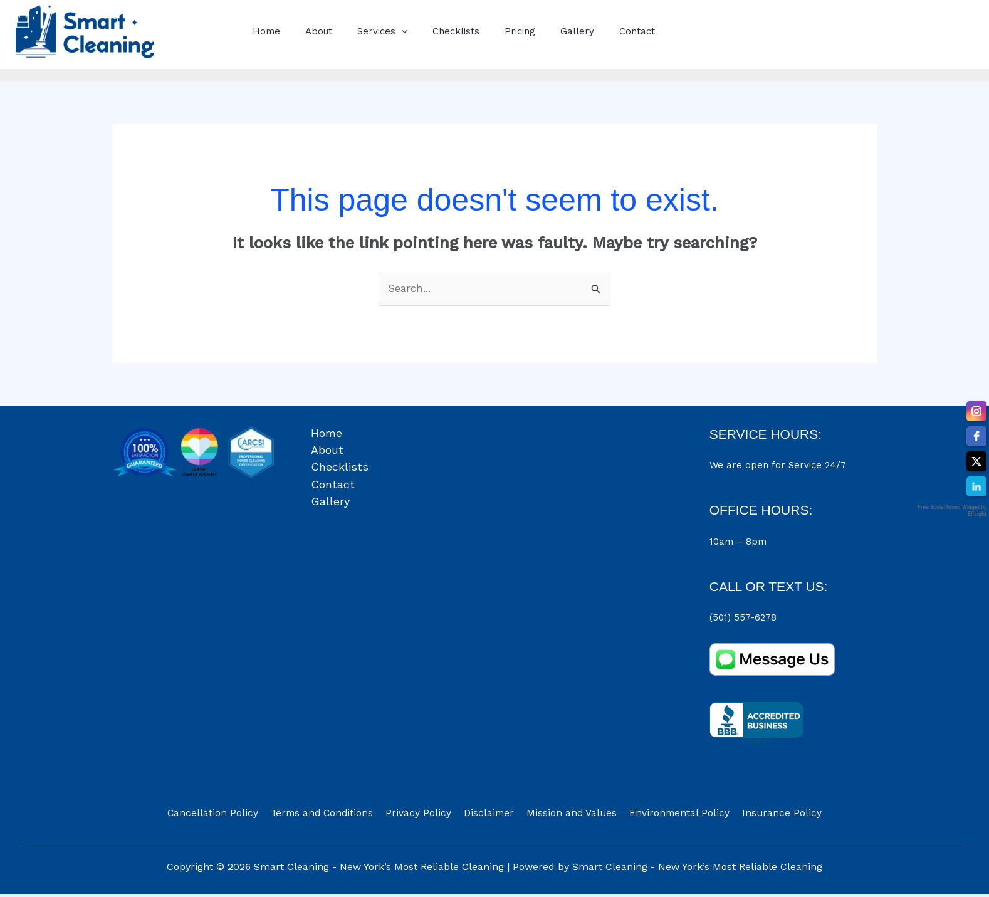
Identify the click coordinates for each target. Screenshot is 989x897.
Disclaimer (489, 815)
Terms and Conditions (332, 815)
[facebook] (976, 436)
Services (367, 31)
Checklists (434, 31)
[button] (386, 31)
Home (263, 31)
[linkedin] (976, 486)
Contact (596, 31)
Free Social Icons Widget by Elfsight (952, 510)
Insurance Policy (767, 815)
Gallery (543, 31)
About (309, 31)
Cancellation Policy (227, 815)
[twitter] (976, 461)
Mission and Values (567, 815)
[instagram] (976, 411)
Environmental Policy (670, 815)
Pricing (491, 31)
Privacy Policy (425, 815)
